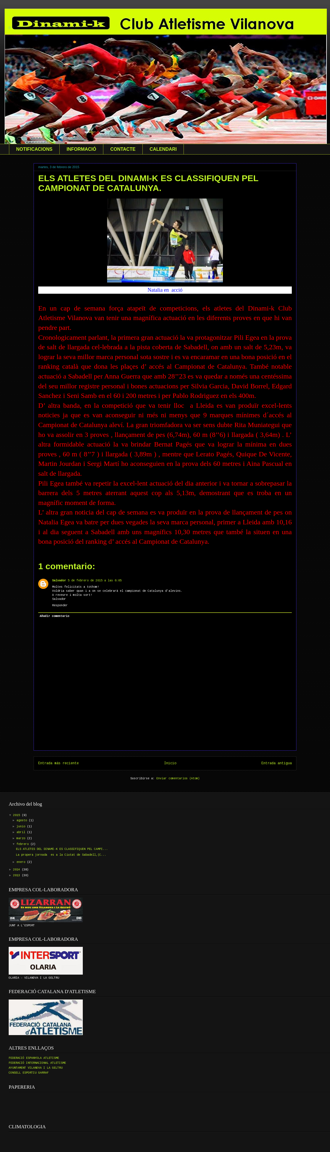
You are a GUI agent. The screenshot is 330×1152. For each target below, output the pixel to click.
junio (21, 826)
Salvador (59, 580)
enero (21, 862)
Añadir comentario (54, 616)
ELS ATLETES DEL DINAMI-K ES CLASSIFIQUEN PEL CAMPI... (62, 849)
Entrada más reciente (58, 763)
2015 (17, 815)
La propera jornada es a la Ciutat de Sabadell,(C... (61, 855)
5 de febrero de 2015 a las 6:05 (95, 580)
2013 (17, 875)
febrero (23, 844)
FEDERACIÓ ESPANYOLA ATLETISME (34, 1058)
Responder (60, 605)
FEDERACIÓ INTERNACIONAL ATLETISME (37, 1063)
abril (21, 832)
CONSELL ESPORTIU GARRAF (29, 1072)
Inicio (170, 763)
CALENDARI (163, 149)
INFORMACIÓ (81, 149)
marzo (21, 838)
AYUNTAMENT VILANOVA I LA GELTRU (36, 1068)
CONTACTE (122, 149)
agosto (22, 820)
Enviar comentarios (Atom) (178, 778)
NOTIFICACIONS (34, 149)
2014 (17, 869)
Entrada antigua (276, 763)
